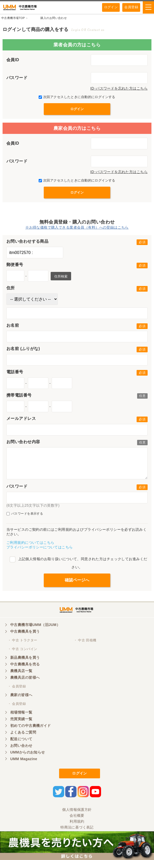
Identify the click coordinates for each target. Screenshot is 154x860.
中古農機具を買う (25, 631)
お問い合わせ (21, 746)
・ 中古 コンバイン (22, 649)
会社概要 (77, 815)
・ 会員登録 (17, 686)
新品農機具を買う (25, 657)
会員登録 (131, 7)
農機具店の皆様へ (25, 677)
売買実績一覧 (21, 719)
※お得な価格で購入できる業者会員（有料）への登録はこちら (77, 227)
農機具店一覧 (21, 671)
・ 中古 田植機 (85, 640)
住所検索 (61, 276)
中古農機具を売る (25, 664)
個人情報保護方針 (77, 810)
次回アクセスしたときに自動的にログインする (77, 97)
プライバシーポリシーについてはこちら (39, 547)
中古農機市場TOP (13, 17)
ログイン (111, 7)
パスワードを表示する (24, 513)
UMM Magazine (23, 759)
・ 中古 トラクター (22, 640)
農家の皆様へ (21, 695)
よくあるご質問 (23, 732)
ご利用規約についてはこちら (30, 542)
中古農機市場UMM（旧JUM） (35, 625)
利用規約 (77, 821)
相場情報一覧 (21, 712)
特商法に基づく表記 (77, 827)
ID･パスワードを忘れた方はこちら (119, 88)
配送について (21, 739)
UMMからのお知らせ (27, 752)
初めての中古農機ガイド (30, 726)
